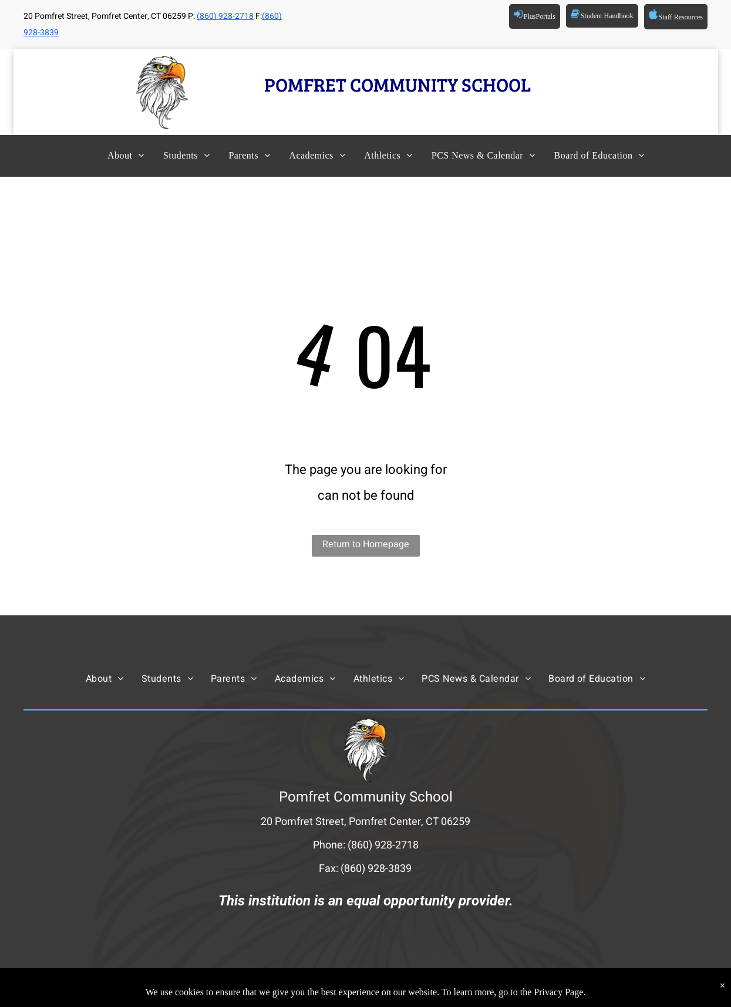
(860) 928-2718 (225, 16)
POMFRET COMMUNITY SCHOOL (397, 84)
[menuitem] (115, 155)
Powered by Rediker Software (503, 987)
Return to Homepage (365, 544)
